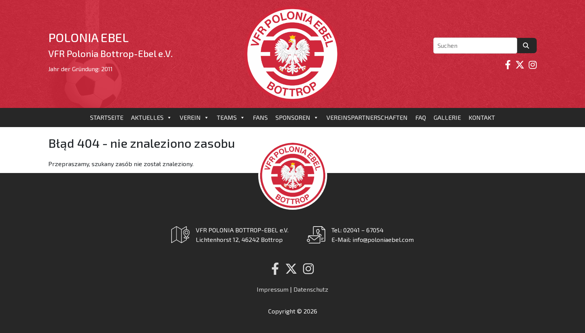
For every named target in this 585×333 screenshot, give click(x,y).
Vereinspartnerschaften (367, 117)
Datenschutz (310, 289)
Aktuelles (151, 117)
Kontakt (482, 117)
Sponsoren (297, 117)
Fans (260, 117)
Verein (194, 117)
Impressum (272, 289)
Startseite (106, 117)
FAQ (420, 117)
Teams (231, 117)
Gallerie (447, 117)
